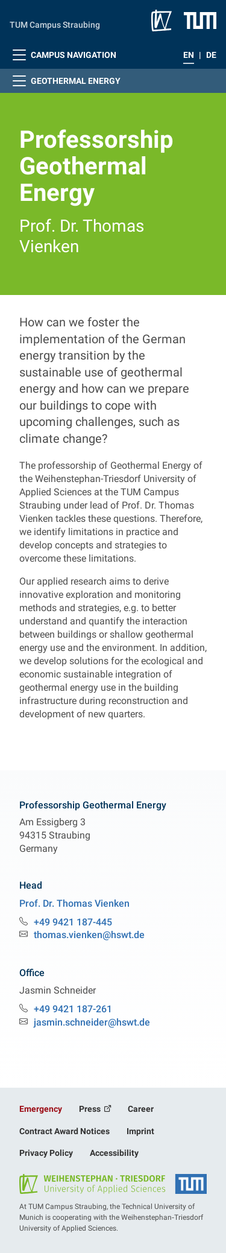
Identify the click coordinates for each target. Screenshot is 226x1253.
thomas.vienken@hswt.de (89, 935)
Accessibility (114, 1153)
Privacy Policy (46, 1153)
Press (90, 1109)
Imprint (140, 1131)
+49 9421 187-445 (73, 922)
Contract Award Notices (64, 1131)
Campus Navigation (63, 55)
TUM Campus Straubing (55, 25)
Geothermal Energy (65, 81)
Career (141, 1109)
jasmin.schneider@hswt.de (92, 1022)
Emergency (40, 1109)
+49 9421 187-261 (73, 1009)
